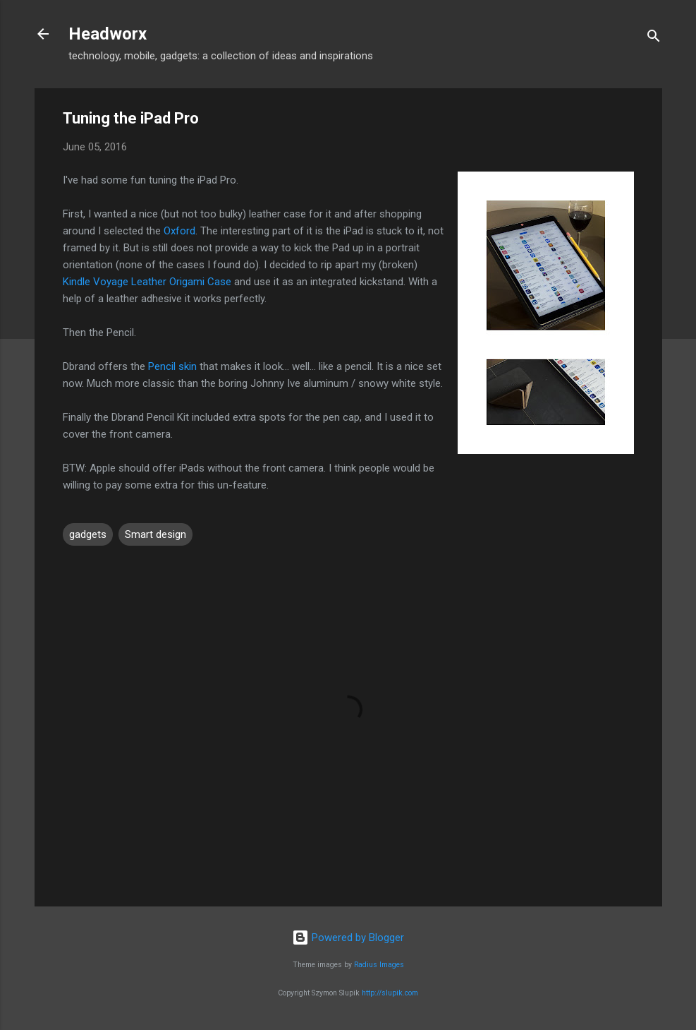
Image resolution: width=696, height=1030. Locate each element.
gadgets (87, 534)
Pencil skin (172, 366)
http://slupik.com (390, 993)
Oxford (179, 230)
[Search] (653, 38)
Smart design (155, 534)
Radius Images (379, 964)
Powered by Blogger (348, 937)
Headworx (107, 34)
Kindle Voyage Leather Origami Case (147, 281)
